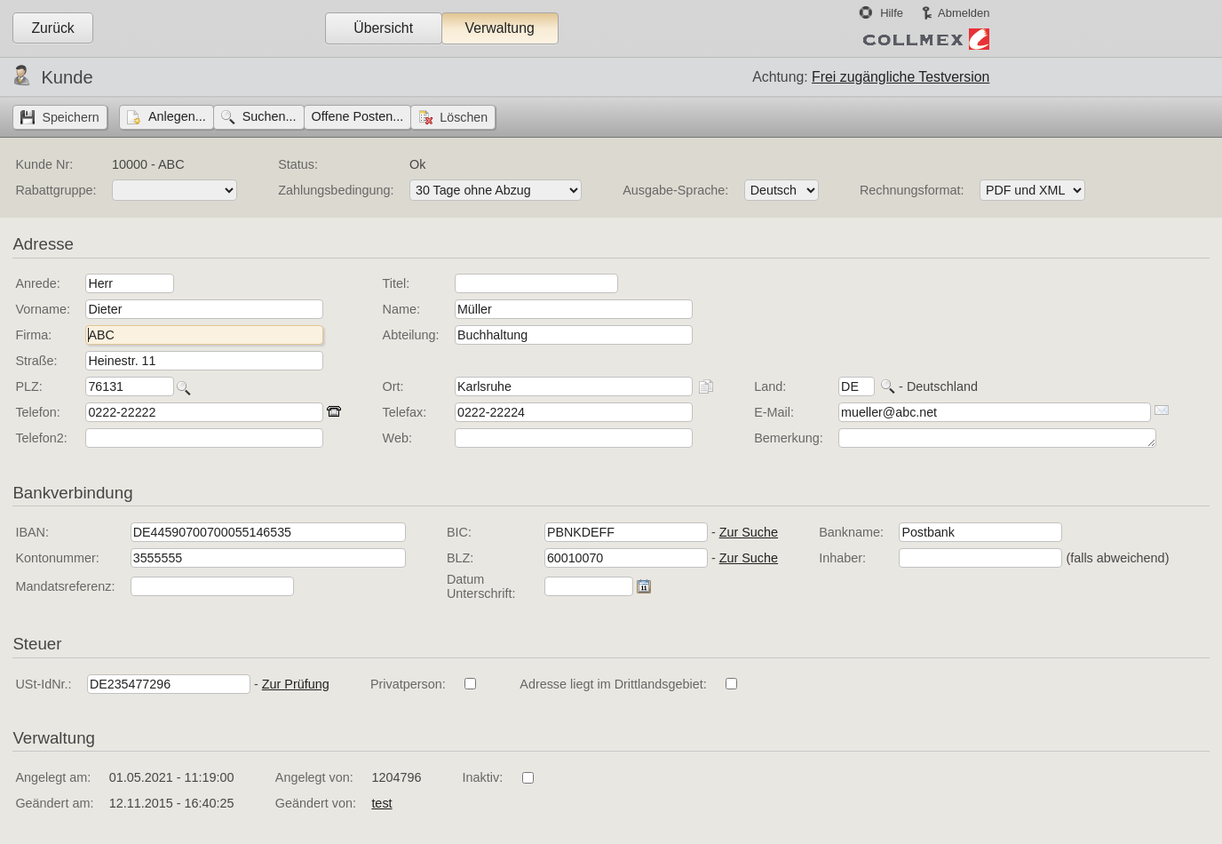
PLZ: (28, 386)
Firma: (33, 335)
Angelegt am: (53, 777)
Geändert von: (315, 803)
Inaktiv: (483, 777)
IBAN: (32, 532)
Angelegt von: (314, 777)
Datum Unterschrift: (481, 586)
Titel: (396, 283)
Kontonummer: (57, 558)
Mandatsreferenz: (65, 586)
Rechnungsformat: (912, 190)
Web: (397, 438)
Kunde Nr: (44, 164)
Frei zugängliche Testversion (900, 76)
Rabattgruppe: (55, 190)
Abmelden (963, 13)
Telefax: (405, 412)
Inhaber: (842, 558)
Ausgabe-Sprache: (675, 190)
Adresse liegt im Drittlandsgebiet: (613, 684)
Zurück (52, 28)
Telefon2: (41, 438)
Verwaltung (499, 28)
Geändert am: (54, 803)
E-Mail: (774, 412)
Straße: (36, 361)
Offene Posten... (358, 116)
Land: (770, 386)
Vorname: (42, 309)
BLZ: (460, 558)
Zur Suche (748, 532)
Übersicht (383, 28)
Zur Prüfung (295, 684)
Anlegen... (177, 116)
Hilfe (891, 13)
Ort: (393, 386)
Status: (298, 164)
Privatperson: (408, 684)
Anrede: (37, 283)
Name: (401, 309)
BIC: (459, 532)
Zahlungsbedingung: (335, 190)
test (381, 803)
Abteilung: (411, 335)
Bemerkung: (788, 438)
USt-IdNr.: (43, 684)
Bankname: (851, 532)
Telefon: (37, 412)
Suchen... (269, 116)
